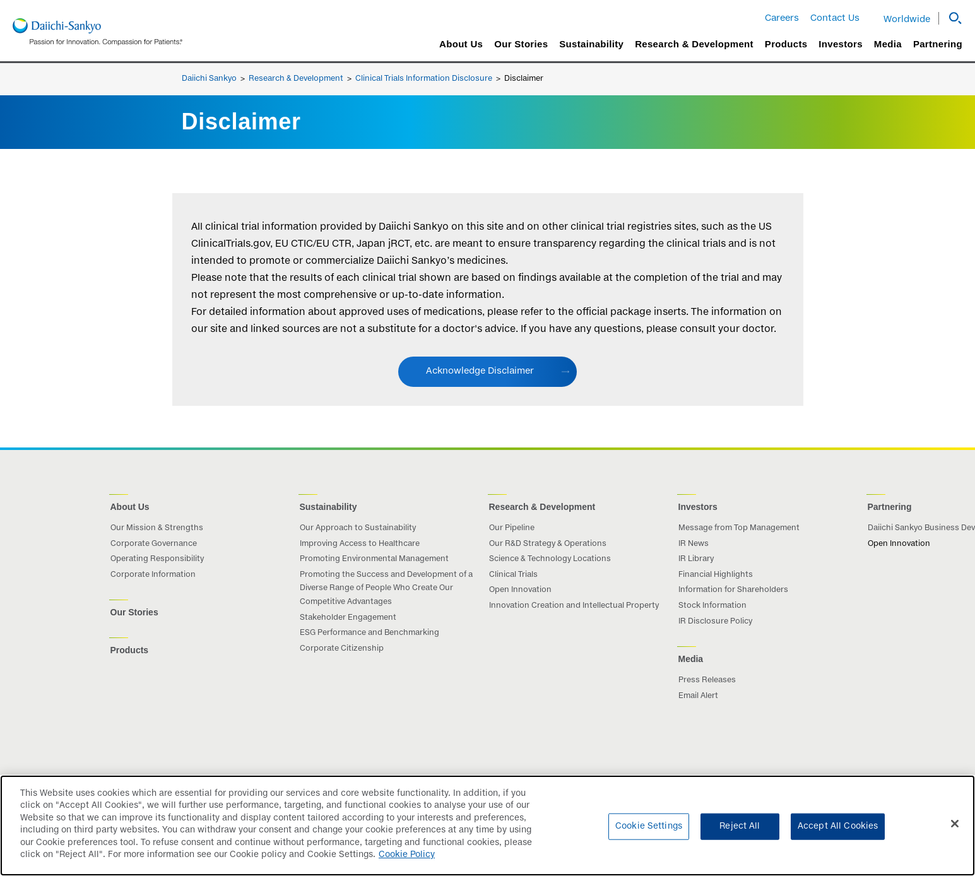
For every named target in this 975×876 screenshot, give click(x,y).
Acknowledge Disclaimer (480, 371)
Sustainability (591, 44)
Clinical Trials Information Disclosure (423, 79)
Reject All (739, 836)
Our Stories (521, 44)
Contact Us (835, 18)
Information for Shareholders (733, 590)
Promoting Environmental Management (374, 559)
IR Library (696, 559)
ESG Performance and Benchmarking (369, 633)
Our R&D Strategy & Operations (547, 544)
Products (786, 44)
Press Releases (707, 680)
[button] (950, 18)
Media (888, 44)
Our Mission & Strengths (156, 528)
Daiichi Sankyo (209, 79)
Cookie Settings (648, 836)
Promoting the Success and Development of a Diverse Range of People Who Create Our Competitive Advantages (386, 588)
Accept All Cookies (838, 836)
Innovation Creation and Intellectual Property (574, 606)
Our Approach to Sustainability (358, 528)
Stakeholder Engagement (348, 618)
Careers (782, 18)
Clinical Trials (513, 575)
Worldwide (906, 19)
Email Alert (698, 696)
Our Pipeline (512, 528)
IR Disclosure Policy (715, 621)
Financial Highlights (715, 575)
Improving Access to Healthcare (360, 544)
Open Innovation (520, 590)
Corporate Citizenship (342, 649)
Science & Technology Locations (550, 559)
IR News (693, 544)
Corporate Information (153, 575)
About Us (461, 44)
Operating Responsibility (157, 559)
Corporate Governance (153, 544)
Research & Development (694, 44)
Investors (840, 44)
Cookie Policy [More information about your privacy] (407, 865)
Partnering (937, 44)
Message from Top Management (739, 528)
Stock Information (712, 606)
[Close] (955, 833)
